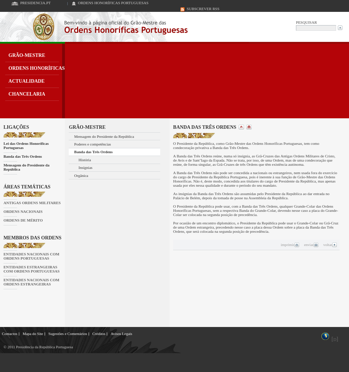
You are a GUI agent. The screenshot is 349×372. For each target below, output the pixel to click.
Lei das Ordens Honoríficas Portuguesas (26, 145)
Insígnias (85, 167)
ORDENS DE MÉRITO (23, 220)
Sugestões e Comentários (68, 334)
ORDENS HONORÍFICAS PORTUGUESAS (113, 3)
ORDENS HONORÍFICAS (36, 68)
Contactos (9, 334)
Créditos (98, 334)
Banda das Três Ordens (22, 156)
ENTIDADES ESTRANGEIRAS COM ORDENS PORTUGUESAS (31, 269)
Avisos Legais (121, 334)
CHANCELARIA (26, 94)
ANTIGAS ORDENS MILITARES (32, 203)
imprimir (290, 245)
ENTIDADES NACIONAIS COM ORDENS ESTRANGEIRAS (31, 282)
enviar (311, 245)
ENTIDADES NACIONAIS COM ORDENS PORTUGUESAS (31, 256)
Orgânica (81, 175)
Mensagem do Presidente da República (26, 167)
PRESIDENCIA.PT (35, 3)
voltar (330, 245)
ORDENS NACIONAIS (23, 211)
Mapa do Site (33, 334)
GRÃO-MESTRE (26, 55)
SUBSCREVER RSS (203, 9)
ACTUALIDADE (26, 81)
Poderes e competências (92, 144)
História (85, 160)
